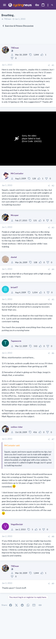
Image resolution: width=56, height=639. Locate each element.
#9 (53, 583)
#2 (53, 185)
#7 (53, 439)
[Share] (49, 65)
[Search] (52, 5)
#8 (53, 536)
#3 (53, 227)
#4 (53, 269)
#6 (53, 353)
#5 (53, 299)
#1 (53, 65)
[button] (4, 5)
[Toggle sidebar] (48, 5)
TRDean (7, 19)
